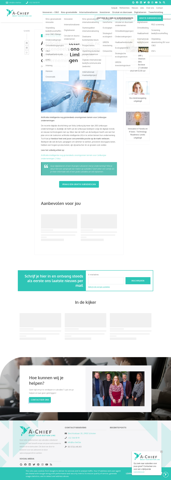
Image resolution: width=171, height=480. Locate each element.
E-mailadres (93, 274)
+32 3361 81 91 (73, 438)
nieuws (59, 35)
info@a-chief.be (74, 442)
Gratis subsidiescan (150, 18)
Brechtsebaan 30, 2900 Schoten (82, 433)
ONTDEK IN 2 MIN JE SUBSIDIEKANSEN (115, 18)
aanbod (51, 35)
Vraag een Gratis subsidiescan (79, 184)
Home (44, 35)
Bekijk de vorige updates (99, 287)
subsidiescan (139, 472)
